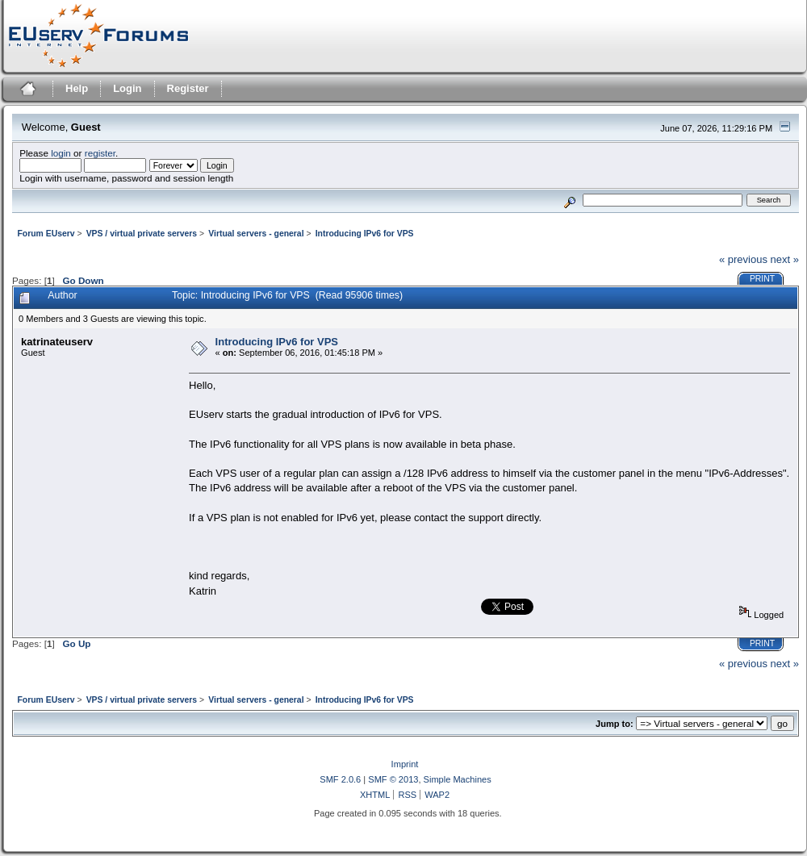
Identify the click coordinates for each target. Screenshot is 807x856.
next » (785, 259)
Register (188, 88)
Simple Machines (457, 779)
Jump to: (614, 724)
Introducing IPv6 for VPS (276, 342)
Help (76, 88)
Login (127, 88)
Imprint (405, 764)
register (100, 153)
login (61, 153)
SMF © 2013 (393, 779)
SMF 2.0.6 (340, 779)
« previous (743, 259)
